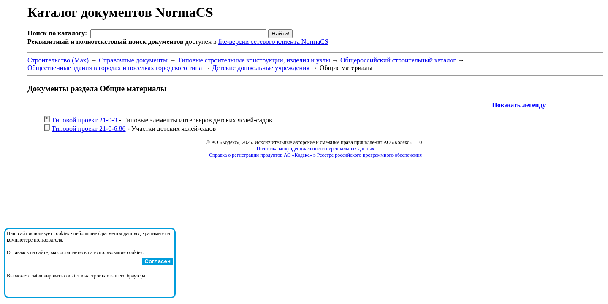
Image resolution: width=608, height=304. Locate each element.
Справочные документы (133, 60)
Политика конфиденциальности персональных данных (316, 149)
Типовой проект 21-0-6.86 (89, 128)
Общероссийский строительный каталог (398, 60)
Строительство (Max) (58, 60)
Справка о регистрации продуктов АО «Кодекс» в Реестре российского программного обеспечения (315, 155)
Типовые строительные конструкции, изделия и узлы (254, 60)
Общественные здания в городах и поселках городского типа (114, 67)
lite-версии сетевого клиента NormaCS (273, 41)
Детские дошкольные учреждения (260, 67)
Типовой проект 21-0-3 (84, 120)
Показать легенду (519, 105)
